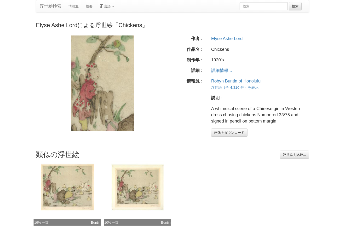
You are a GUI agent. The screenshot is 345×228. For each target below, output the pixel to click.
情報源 (74, 6)
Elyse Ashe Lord (226, 38)
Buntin (96, 222)
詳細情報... (221, 70)
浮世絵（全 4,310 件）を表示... (236, 87)
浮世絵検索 (50, 6)
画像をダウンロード (229, 132)
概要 (89, 6)
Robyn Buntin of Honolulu (235, 81)
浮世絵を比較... (294, 155)
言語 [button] (107, 6)
